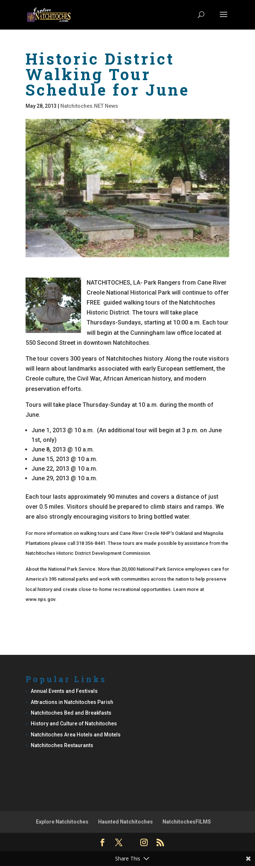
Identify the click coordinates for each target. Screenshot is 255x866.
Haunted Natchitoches (125, 822)
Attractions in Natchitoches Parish (72, 702)
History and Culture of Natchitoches (74, 723)
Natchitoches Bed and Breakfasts (71, 713)
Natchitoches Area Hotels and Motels (76, 735)
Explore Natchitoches (62, 822)
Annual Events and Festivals (64, 691)
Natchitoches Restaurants (62, 745)
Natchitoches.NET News (89, 106)
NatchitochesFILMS (186, 822)
